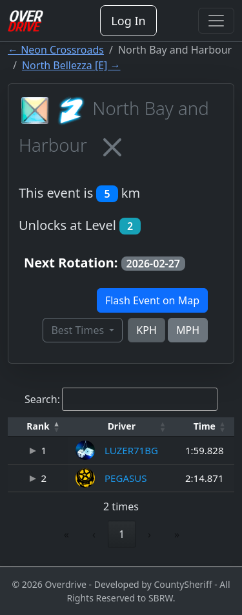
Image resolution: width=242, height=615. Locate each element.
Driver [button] (122, 426)
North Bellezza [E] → (71, 65)
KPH (146, 330)
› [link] (149, 534)
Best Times (78, 330)
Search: (42, 399)
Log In (128, 20)
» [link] (176, 534)
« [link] (66, 534)
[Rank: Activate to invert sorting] (38, 426)
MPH (187, 330)
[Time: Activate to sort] (204, 426)
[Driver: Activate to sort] (121, 426)
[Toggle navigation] (216, 21)
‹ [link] (94, 534)
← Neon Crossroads (56, 50)
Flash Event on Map (152, 300)
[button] (38, 426)
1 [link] (122, 534)
